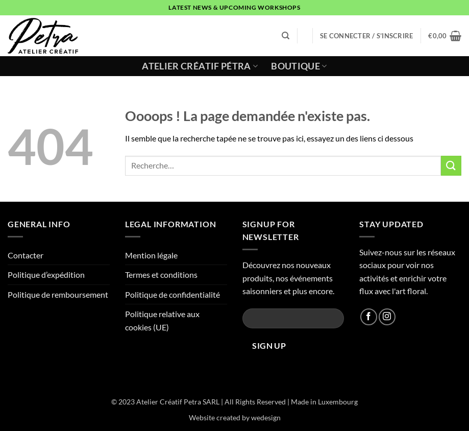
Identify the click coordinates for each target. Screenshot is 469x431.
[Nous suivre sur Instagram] (387, 316)
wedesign (266, 417)
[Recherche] (285, 35)
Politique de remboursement (58, 294)
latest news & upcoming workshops (234, 7)
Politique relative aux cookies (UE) (162, 320)
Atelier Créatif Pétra (200, 66)
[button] (366, 36)
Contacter (25, 255)
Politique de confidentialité (172, 294)
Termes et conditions (161, 274)
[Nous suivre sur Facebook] (368, 316)
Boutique (299, 66)
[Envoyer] (451, 166)
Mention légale (151, 255)
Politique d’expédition (46, 274)
